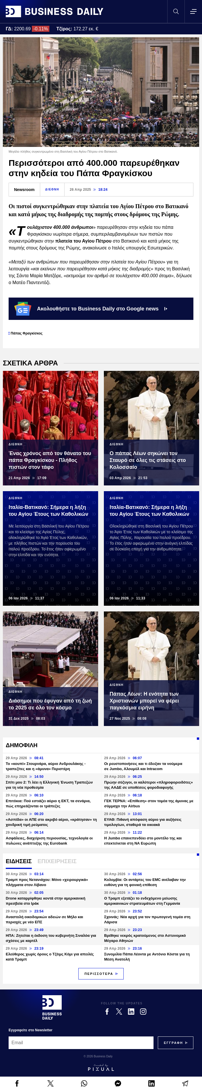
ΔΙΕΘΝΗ (52, 189)
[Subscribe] (173, 1043)
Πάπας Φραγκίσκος (26, 333)
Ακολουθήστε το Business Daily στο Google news (90, 309)
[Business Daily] (52, 1007)
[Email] (81, 1042)
